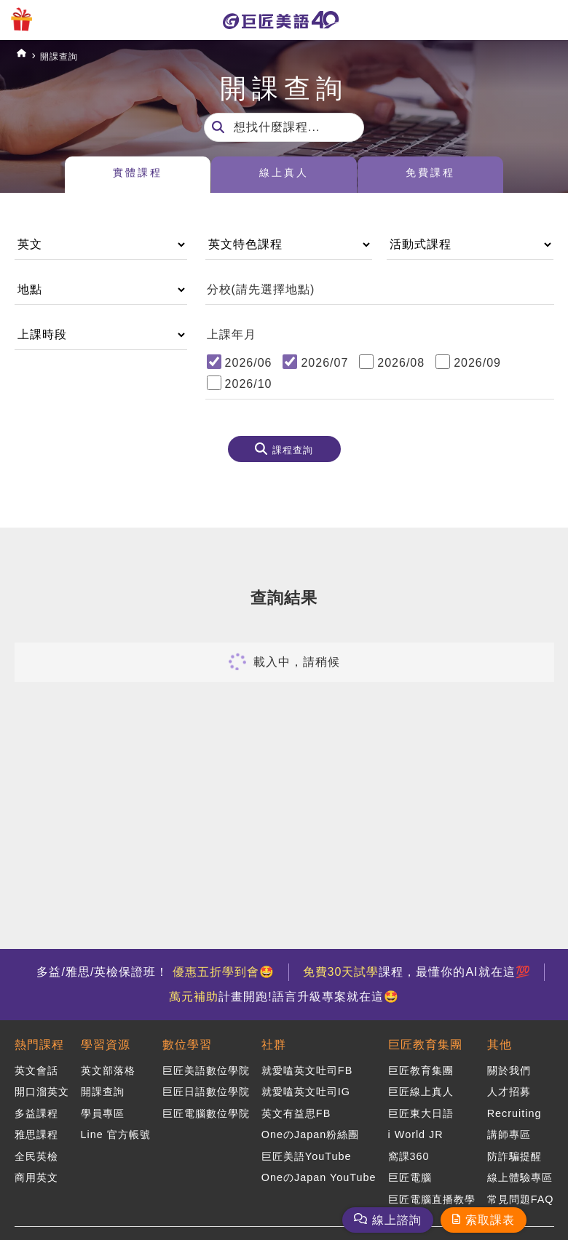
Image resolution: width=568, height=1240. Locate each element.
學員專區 (103, 1109)
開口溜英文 (42, 1088)
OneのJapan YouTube (318, 1169)
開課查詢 (69, 55)
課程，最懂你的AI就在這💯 (421, 972)
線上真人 (284, 175)
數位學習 (187, 1043)
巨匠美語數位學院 (206, 1069)
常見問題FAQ (520, 1189)
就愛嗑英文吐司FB (306, 1069)
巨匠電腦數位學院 (206, 1109)
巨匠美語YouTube (306, 1149)
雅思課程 (36, 1128)
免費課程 (430, 175)
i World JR (415, 1128)
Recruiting (514, 1109)
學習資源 (105, 1043)
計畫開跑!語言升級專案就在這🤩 (283, 996)
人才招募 (509, 1088)
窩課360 (409, 1149)
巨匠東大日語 (421, 1109)
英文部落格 (108, 1069)
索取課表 (490, 1220)
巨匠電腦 (410, 1169)
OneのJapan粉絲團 (310, 1128)
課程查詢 (292, 452)
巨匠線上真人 (421, 1088)
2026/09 (477, 363)
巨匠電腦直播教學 (432, 1189)
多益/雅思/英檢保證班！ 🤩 (150, 972)
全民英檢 (36, 1149)
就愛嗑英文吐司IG (305, 1088)
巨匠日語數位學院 (206, 1088)
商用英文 (36, 1169)
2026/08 (401, 363)
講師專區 (509, 1128)
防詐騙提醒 (514, 1149)
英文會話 (36, 1069)
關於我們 (509, 1069)
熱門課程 (39, 1043)
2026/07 (324, 363)
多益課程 (36, 1109)
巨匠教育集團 (425, 1043)
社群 (273, 1043)
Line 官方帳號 (116, 1128)
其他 (499, 1043)
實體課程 (137, 175)
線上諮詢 (397, 1220)
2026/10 (248, 384)
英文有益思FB (296, 1109)
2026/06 (248, 363)
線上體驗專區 (520, 1169)
